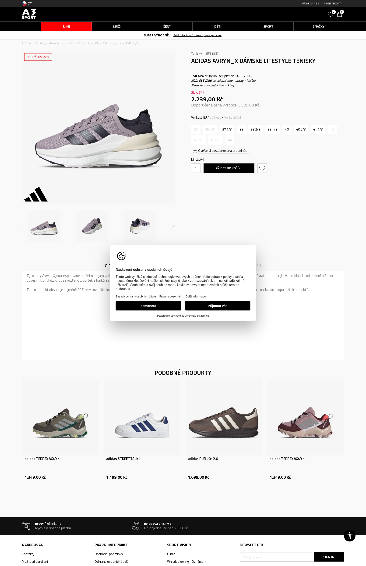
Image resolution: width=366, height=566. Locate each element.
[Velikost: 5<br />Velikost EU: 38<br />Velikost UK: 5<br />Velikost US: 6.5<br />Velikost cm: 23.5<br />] (241, 129)
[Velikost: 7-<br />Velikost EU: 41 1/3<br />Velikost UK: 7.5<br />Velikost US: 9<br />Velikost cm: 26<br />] (318, 129)
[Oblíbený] (331, 14)
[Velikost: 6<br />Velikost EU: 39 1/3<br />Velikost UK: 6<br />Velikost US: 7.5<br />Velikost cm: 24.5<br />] (272, 129)
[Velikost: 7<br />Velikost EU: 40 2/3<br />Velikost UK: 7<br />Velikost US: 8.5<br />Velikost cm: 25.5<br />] (301, 129)
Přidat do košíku (229, 168)
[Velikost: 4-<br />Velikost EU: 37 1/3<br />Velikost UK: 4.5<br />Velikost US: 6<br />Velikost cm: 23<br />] (227, 129)
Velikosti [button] (215, 117)
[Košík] (340, 14)
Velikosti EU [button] (199, 117)
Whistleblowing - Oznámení (186, 561)
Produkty (86, 43)
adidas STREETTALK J (123, 458)
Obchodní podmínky (109, 553)
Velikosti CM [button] (232, 117)
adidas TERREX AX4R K (42, 458)
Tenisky (109, 43)
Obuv (98, 43)
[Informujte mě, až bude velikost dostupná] (195, 129)
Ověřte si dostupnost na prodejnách (223, 150)
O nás (171, 553)
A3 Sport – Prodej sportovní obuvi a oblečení (50, 43)
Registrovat (333, 3)
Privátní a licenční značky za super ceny (197, 35)
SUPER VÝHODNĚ (156, 35)
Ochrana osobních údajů (111, 561)
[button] (290, 14)
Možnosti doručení (35, 561)
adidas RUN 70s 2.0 (203, 458)
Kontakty (28, 553)
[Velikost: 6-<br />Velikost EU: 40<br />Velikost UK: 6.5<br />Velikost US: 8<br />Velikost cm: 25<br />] (286, 129)
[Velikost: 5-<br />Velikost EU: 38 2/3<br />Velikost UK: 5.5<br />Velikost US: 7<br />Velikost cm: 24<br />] (255, 129)
